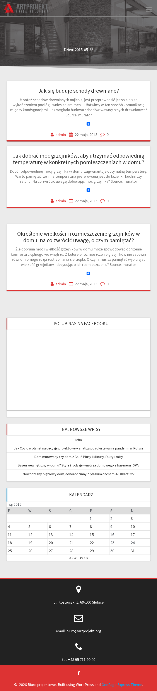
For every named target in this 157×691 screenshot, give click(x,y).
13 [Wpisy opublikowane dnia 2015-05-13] (51, 534)
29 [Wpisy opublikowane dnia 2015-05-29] (92, 550)
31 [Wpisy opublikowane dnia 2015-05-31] (133, 550)
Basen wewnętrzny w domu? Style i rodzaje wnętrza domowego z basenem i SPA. (78, 465)
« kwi (73, 557)
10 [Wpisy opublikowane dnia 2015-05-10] (133, 526)
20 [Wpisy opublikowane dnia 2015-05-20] (51, 542)
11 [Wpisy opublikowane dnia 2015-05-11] (10, 534)
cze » (84, 557)
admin (61, 134)
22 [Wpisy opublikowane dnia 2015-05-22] (92, 542)
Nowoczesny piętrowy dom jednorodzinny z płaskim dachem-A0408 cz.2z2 (79, 474)
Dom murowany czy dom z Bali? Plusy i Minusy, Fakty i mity (78, 456)
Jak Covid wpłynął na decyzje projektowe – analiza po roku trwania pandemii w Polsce (78, 448)
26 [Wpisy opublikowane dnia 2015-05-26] (30, 550)
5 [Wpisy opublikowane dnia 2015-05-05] (29, 526)
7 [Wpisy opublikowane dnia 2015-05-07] (70, 526)
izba (78, 439)
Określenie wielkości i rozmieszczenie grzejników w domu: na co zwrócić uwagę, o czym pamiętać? (78, 237)
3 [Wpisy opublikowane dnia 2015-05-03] (132, 518)
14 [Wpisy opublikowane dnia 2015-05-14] (71, 534)
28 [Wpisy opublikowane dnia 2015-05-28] (71, 550)
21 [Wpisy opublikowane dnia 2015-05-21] (71, 542)
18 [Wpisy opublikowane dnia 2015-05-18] (10, 542)
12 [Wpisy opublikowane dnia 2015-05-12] (30, 534)
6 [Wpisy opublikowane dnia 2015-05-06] (50, 526)
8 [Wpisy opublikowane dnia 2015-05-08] (91, 526)
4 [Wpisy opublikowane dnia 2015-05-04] (9, 526)
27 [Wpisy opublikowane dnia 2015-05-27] (51, 550)
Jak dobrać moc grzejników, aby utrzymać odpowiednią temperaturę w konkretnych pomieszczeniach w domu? (78, 159)
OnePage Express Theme (122, 684)
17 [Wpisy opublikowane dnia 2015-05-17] (133, 534)
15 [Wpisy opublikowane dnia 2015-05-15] (92, 534)
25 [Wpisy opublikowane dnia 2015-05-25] (10, 550)
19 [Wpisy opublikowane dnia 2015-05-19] (30, 542)
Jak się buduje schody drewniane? (78, 90)
